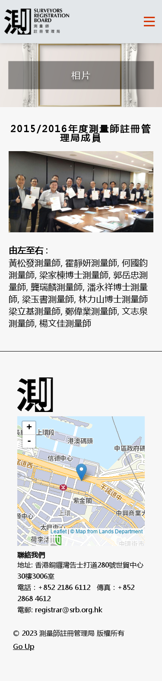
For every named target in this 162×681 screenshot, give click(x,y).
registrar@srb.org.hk (68, 609)
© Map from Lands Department (97, 537)
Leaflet (59, 531)
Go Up (23, 646)
